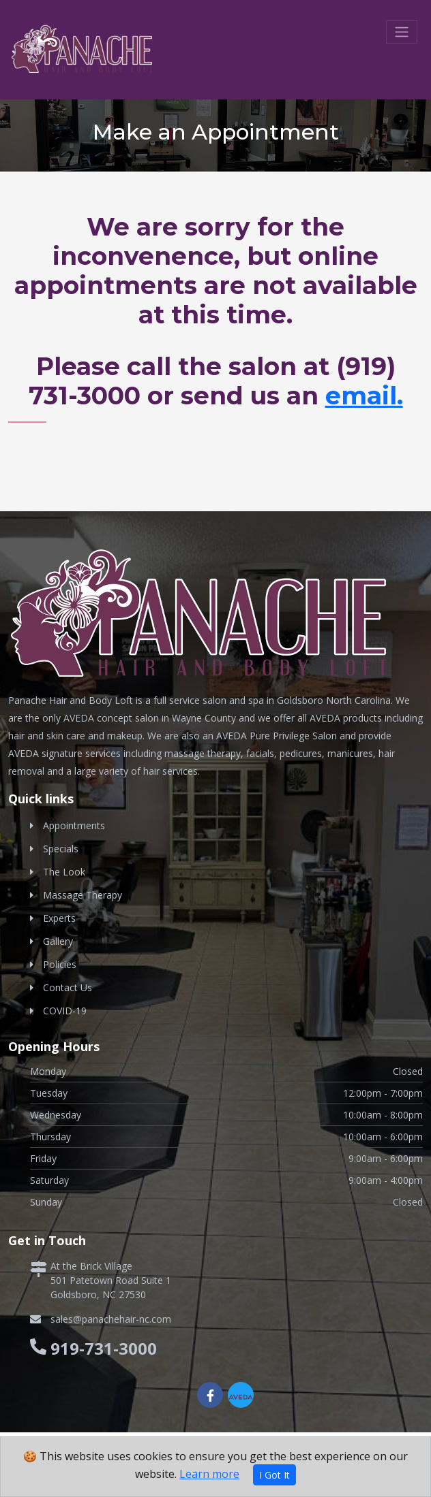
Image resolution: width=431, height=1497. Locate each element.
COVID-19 (65, 1010)
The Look (64, 871)
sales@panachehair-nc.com (110, 1319)
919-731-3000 (103, 1348)
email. (364, 396)
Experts (59, 918)
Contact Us (67, 987)
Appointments (74, 825)
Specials (60, 848)
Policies (59, 964)
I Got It (274, 1474)
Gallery (58, 941)
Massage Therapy (82, 894)
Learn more (209, 1473)
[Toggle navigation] (401, 32)
